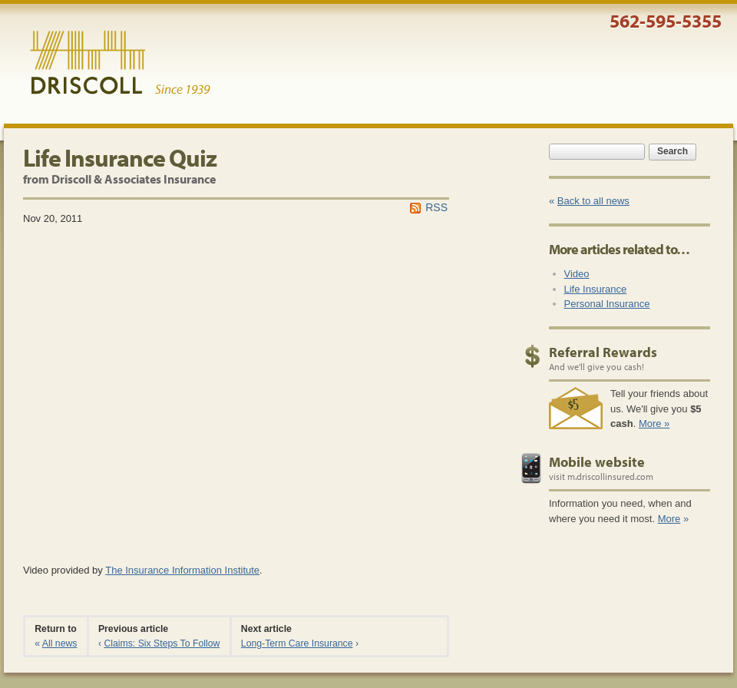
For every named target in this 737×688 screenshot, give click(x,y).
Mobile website (597, 462)
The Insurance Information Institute (182, 570)
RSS (436, 207)
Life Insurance (595, 289)
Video (577, 274)
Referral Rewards (603, 352)
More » (654, 423)
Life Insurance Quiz (119, 157)
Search (672, 151)
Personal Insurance (607, 303)
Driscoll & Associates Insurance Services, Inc (120, 63)
